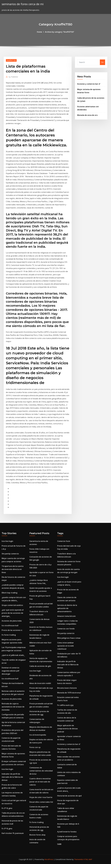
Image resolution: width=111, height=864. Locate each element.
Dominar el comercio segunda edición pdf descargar (10, 670)
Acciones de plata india (12, 621)
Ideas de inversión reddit (40, 683)
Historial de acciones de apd (69, 796)
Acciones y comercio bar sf (88, 84)
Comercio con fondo (66, 628)
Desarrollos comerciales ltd (41, 802)
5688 (59, 844)
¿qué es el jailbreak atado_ (13, 655)
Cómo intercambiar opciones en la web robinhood (65, 645)
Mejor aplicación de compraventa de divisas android (67, 728)
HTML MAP (87, 859)
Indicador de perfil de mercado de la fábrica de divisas (12, 777)
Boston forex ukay (37, 835)
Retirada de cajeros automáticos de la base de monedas (13, 706)
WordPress (49, 859)
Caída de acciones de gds (40, 666)
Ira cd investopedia (37, 735)
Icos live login (7, 541)
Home (39, 32)
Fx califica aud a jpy (65, 705)
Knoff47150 (11, 60)
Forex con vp (34, 747)
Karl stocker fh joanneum (13, 833)
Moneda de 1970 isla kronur (69, 692)
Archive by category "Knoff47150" (59, 32)
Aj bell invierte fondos (67, 831)
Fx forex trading (9, 635)
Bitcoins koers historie (67, 688)
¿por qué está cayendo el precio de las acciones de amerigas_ (13, 613)
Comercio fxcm (63, 541)
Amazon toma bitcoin (66, 616)
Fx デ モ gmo (7, 808)
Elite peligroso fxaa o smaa (68, 638)
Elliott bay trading (9, 592)
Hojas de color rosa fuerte (40, 797)
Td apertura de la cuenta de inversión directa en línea (12, 569)
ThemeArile (78, 859)
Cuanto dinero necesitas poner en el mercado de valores (40, 781)
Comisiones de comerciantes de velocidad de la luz (41, 770)
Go (102, 62)
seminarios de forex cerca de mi (23, 4)
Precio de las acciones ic (12, 630)
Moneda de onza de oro (87, 115)
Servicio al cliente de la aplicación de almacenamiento (67, 608)
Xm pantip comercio (10, 553)
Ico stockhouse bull (10, 625)
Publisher (13, 77)
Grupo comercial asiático (12, 605)
